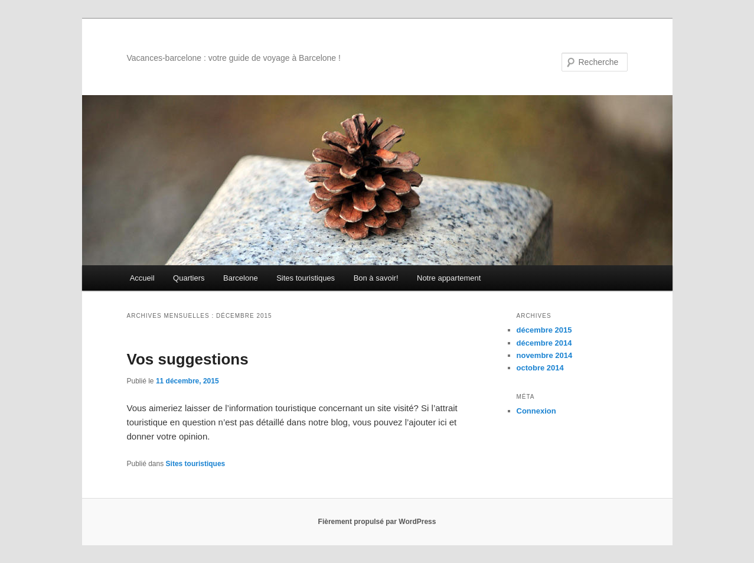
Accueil (142, 278)
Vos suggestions (188, 359)
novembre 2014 (545, 355)
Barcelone (240, 278)
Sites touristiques (305, 278)
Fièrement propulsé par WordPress (377, 522)
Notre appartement (449, 278)
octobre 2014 (540, 367)
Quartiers (188, 278)
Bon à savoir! (376, 278)
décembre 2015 (544, 330)
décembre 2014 (544, 343)
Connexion (536, 410)
